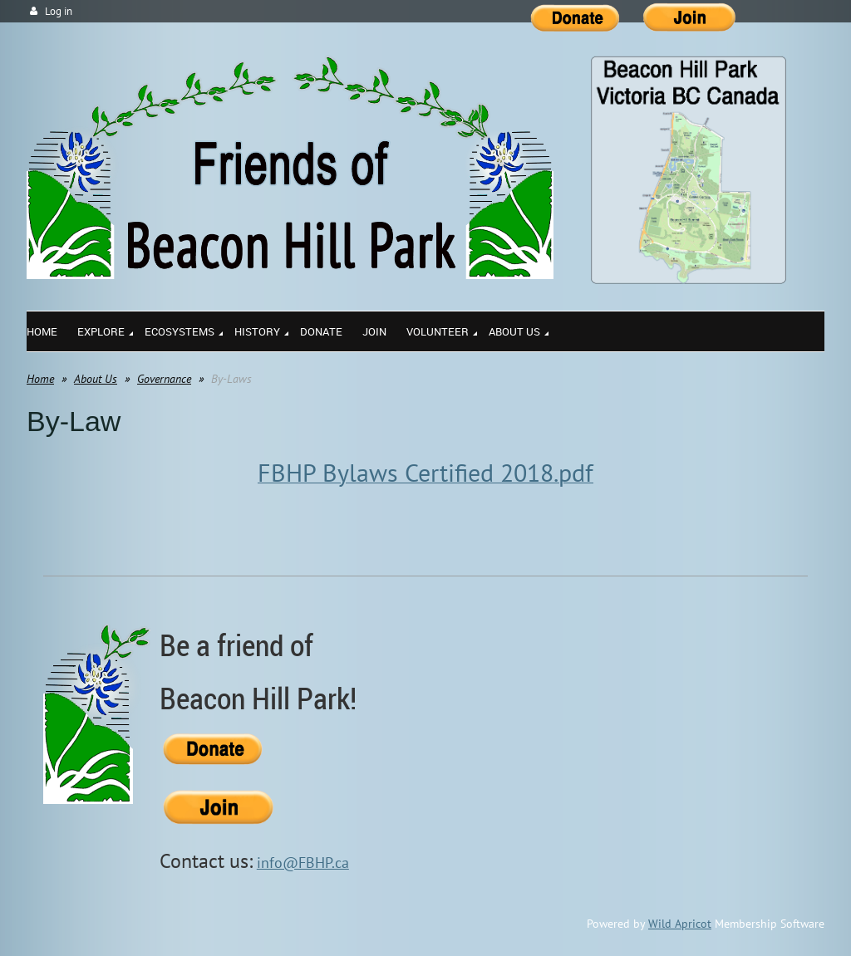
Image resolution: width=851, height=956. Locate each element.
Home (40, 378)
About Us (95, 378)
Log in (58, 11)
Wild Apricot (679, 923)
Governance (164, 378)
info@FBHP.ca (303, 862)
